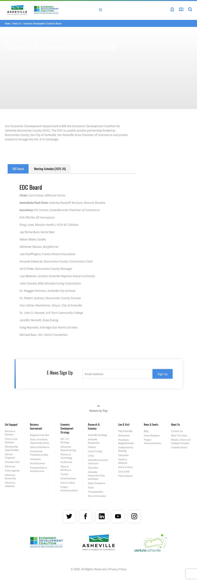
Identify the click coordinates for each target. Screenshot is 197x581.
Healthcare (66, 462)
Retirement (124, 435)
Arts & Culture (67, 482)
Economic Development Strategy (66, 428)
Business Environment (36, 426)
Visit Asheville (125, 431)
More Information (97, 496)
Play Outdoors (125, 475)
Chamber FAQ (12, 462)
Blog (146, 431)
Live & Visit (124, 424)
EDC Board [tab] (18, 169)
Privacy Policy (117, 569)
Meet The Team (179, 435)
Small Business (37, 463)
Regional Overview (39, 435)
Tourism (64, 474)
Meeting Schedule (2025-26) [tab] (50, 169)
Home (7, 23)
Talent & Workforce (39, 447)
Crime (91, 455)
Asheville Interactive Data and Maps (96, 475)
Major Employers (96, 483)
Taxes (91, 487)
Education (93, 467)
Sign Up (163, 374)
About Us (17, 23)
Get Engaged (11, 424)
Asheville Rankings (97, 435)
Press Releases (152, 435)
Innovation (35, 459)
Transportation (95, 491)
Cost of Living (95, 451)
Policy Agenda (12, 470)
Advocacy (10, 466)
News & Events (151, 424)
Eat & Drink (124, 471)
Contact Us (177, 431)
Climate (92, 447)
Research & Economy (94, 426)
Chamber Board (179, 447)
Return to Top (98, 408)
